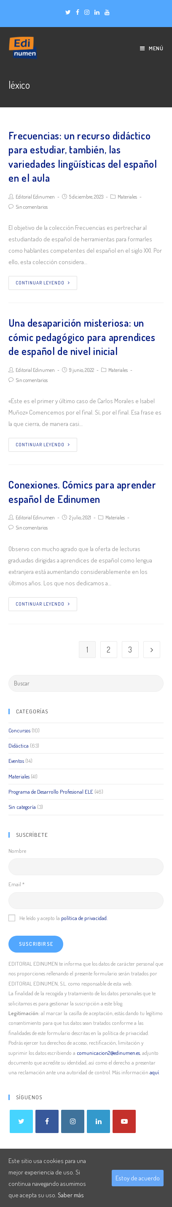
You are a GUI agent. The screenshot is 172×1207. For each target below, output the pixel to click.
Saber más (71, 1195)
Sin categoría (22, 806)
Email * (16, 884)
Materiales (127, 197)
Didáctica (18, 745)
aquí (154, 1072)
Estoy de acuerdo (138, 1178)
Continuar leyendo (43, 283)
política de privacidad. (84, 918)
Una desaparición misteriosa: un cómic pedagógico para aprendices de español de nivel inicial (81, 337)
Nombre (17, 850)
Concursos (19, 730)
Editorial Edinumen (35, 197)
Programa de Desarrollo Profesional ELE (50, 791)
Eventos (16, 760)
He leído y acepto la (58, 918)
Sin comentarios (32, 207)
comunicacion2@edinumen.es (108, 1052)
